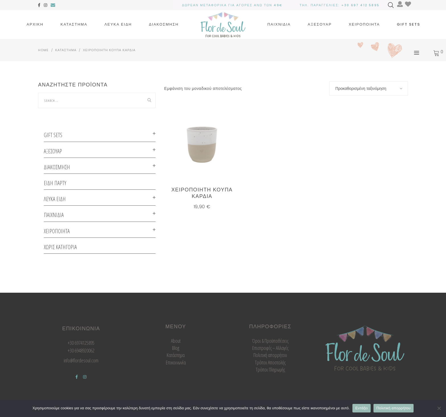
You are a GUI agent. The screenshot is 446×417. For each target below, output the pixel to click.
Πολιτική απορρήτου (270, 355)
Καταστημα (66, 50)
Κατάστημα (176, 355)
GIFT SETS (53, 135)
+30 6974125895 (81, 342)
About (176, 340)
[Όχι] (439, 408)
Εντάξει (361, 408)
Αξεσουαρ (53, 151)
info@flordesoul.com (81, 360)
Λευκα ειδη (55, 199)
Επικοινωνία (176, 362)
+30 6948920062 (81, 350)
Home (43, 50)
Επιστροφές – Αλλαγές (270, 347)
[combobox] (368, 88)
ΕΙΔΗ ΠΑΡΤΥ (55, 183)
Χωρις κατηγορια (60, 247)
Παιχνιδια (54, 215)
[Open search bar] (391, 5)
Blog (175, 347)
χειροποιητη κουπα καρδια (201, 193)
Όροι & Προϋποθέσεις (270, 340)
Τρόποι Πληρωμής (270, 369)
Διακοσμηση (57, 167)
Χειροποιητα (57, 231)
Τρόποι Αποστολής (270, 362)
